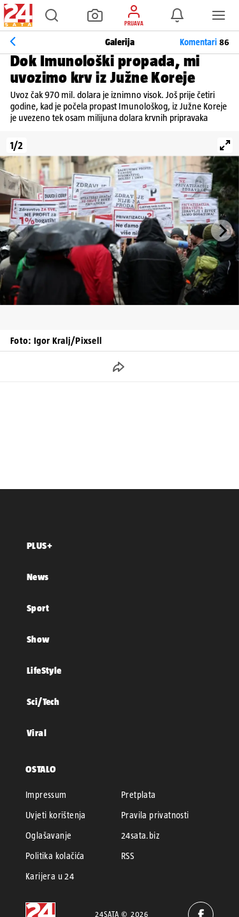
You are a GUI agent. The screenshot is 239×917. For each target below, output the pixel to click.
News (38, 576)
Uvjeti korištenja (55, 815)
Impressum (46, 795)
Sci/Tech (43, 701)
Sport (38, 607)
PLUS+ (39, 545)
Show (38, 639)
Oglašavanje (48, 835)
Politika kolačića (55, 856)
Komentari (204, 42)
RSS (127, 856)
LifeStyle (44, 670)
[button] (51, 15)
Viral (37, 732)
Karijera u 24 (49, 876)
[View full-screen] (225, 145)
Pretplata (138, 795)
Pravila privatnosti (155, 815)
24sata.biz (140, 835)
